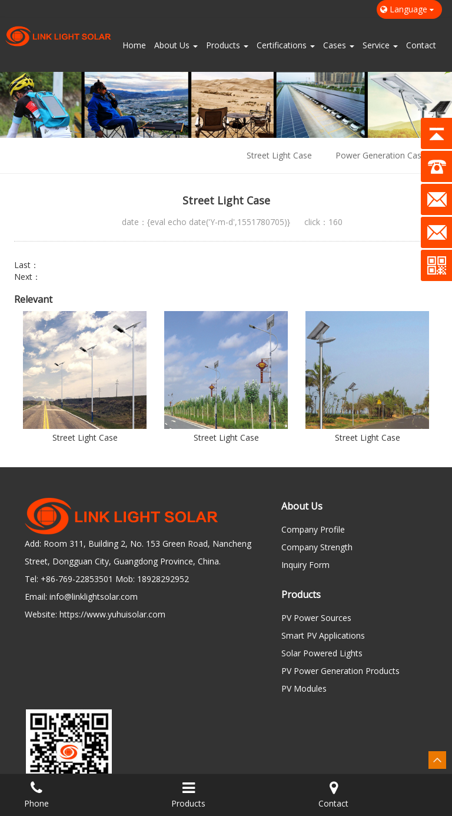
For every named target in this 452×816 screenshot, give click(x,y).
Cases (338, 45)
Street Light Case (279, 155)
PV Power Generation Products (340, 670)
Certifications (286, 45)
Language (409, 9)
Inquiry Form (305, 564)
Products (227, 45)
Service (380, 45)
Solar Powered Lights (322, 653)
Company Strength (317, 547)
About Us (176, 45)
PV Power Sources (316, 617)
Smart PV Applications (323, 635)
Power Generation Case (380, 155)
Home (134, 45)
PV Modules (304, 688)
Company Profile (313, 529)
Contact (421, 45)
